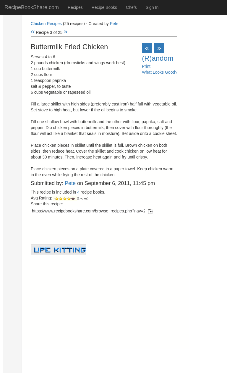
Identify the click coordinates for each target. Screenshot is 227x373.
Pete (114, 23)
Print (146, 66)
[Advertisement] (104, 296)
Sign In (152, 7)
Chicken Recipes (46, 23)
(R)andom (158, 58)
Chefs (131, 7)
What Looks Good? (159, 72)
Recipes (75, 7)
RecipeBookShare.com (31, 7)
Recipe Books (104, 7)
